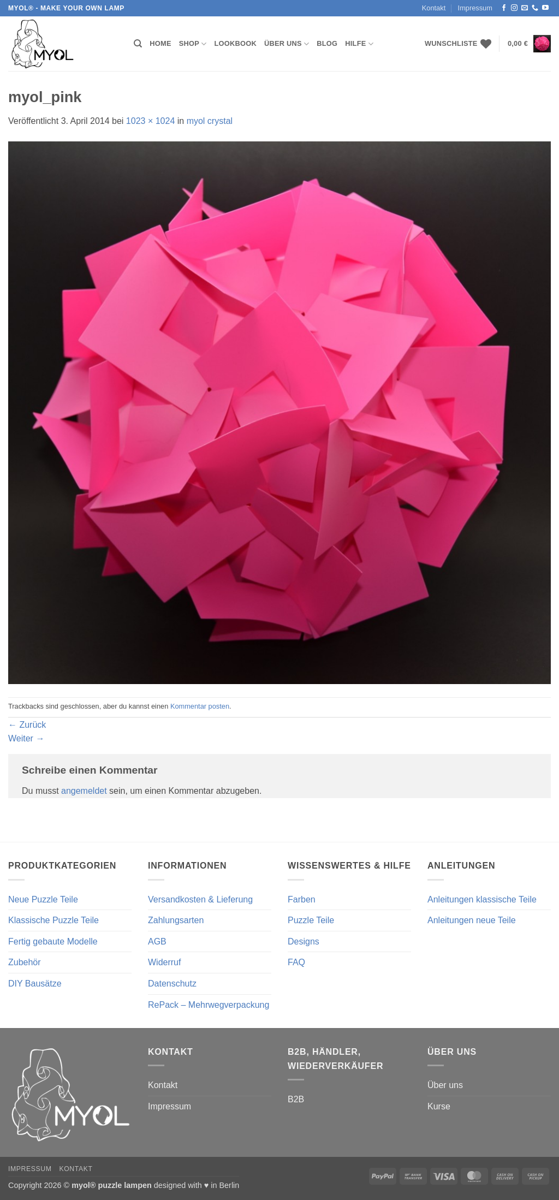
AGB (157, 941)
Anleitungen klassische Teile (482, 899)
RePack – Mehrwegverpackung (208, 1004)
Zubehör (24, 962)
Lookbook (236, 43)
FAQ (296, 962)
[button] (529, 43)
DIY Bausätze (35, 983)
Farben (302, 899)
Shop (193, 44)
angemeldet (84, 790)
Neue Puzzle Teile (43, 899)
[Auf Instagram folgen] (514, 8)
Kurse (438, 1106)
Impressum (475, 8)
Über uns (286, 44)
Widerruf (164, 962)
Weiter (26, 738)
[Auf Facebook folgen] (504, 8)
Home (160, 43)
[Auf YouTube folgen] (545, 8)
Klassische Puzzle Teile (53, 920)
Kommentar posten (199, 706)
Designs (303, 941)
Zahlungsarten (176, 920)
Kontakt (433, 8)
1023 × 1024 (150, 121)
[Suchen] (138, 43)
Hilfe (359, 44)
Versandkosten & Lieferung (200, 899)
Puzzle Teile (311, 920)
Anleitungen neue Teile (471, 920)
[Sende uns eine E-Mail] (524, 8)
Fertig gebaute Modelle (53, 941)
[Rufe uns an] (535, 8)
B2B (296, 1099)
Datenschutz (172, 983)
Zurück (27, 724)
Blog (327, 43)
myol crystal (210, 121)
